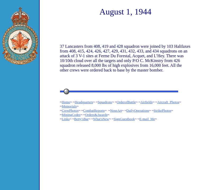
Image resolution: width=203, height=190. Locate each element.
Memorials (69, 106)
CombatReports (94, 110)
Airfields (146, 102)
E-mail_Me (147, 119)
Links (66, 119)
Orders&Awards (96, 115)
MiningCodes (71, 115)
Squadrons (105, 102)
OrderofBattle (126, 102)
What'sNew (101, 119)
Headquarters (84, 102)
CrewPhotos (70, 110)
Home (66, 102)
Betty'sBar (81, 119)
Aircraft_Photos (168, 102)
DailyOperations (137, 110)
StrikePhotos (162, 110)
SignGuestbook (124, 119)
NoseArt (116, 110)
